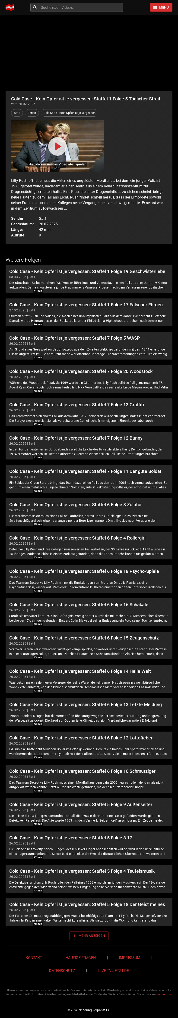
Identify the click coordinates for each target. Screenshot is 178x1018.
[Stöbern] (161, 7)
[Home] (11, 7)
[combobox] (81, 7)
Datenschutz (62, 970)
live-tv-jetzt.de (113, 970)
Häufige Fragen (81, 958)
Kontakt (34, 958)
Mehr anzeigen (88, 936)
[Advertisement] (89, 52)
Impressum (129, 958)
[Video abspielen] (57, 146)
